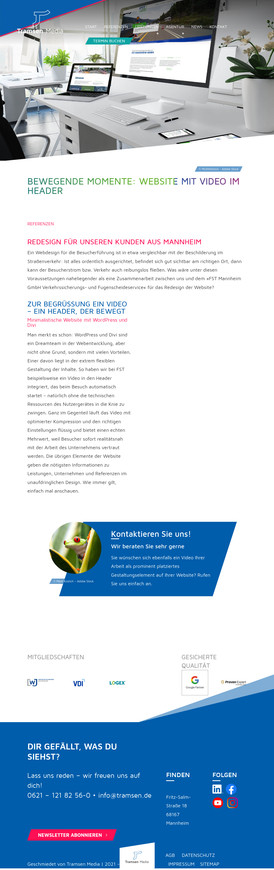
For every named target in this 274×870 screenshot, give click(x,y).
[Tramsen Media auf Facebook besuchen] (231, 793)
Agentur (193, 30)
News (215, 30)
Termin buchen (127, 44)
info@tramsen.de (124, 795)
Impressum (181, 864)
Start (109, 30)
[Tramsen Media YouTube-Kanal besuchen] (217, 806)
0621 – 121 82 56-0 (58, 795)
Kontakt (237, 30)
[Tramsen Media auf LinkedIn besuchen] (217, 793)
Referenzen (134, 30)
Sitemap (209, 864)
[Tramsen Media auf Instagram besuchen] (232, 806)
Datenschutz (198, 855)
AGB (170, 855)
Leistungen (165, 30)
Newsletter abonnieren (73, 835)
